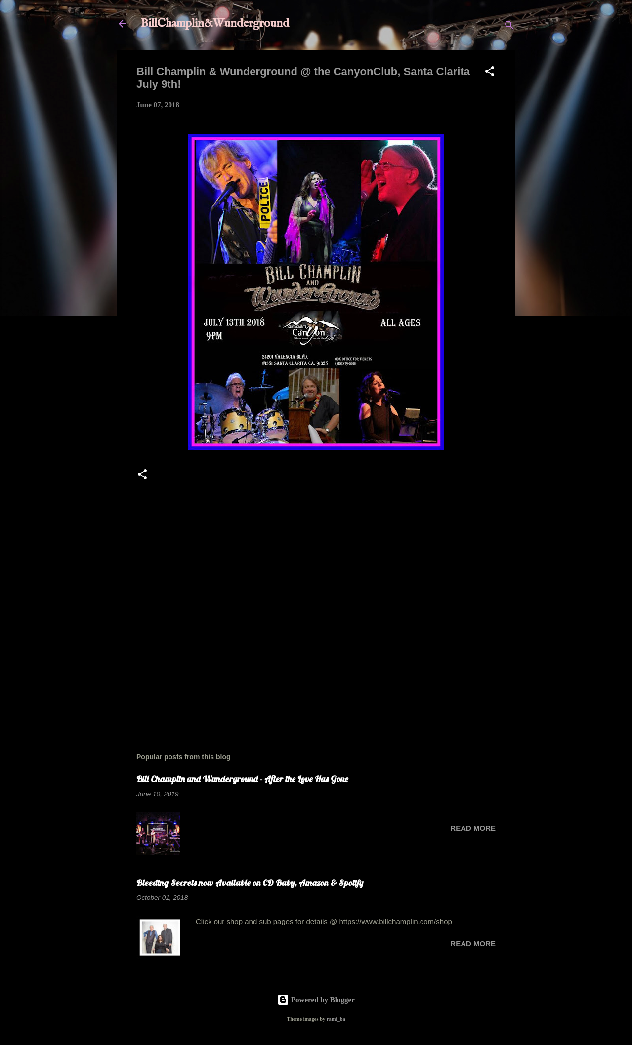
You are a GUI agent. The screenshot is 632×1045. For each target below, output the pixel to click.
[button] (490, 72)
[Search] (509, 27)
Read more (473, 828)
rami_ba (336, 1019)
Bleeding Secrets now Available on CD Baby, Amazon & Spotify (249, 882)
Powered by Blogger (316, 1000)
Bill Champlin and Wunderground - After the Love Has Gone (242, 779)
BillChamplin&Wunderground (214, 23)
